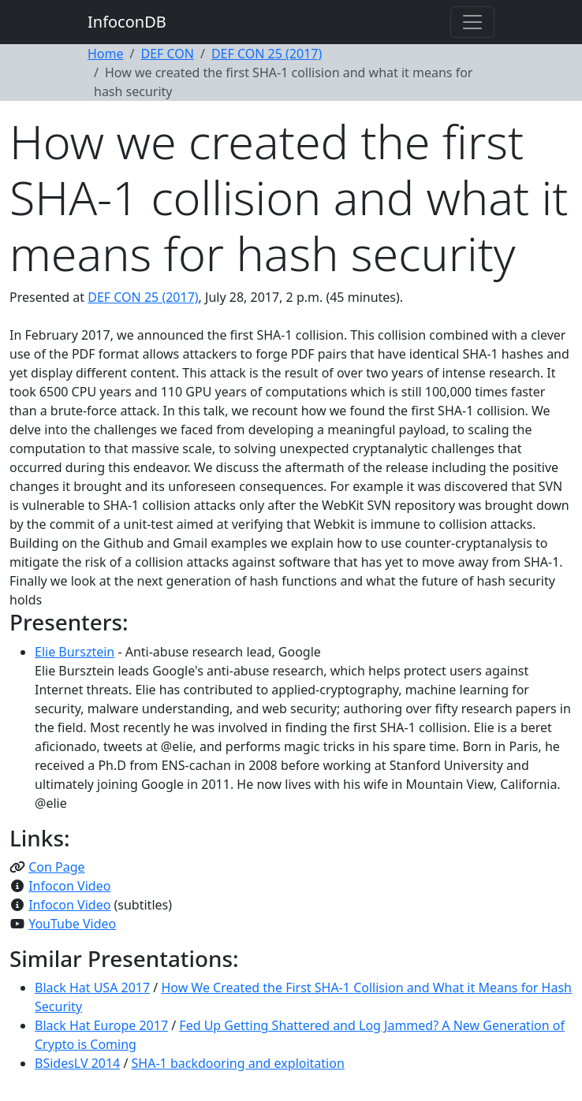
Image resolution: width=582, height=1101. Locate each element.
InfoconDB (127, 21)
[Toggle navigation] (472, 22)
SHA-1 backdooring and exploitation (238, 1063)
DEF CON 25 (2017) (266, 53)
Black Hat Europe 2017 (101, 1025)
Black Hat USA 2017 (92, 987)
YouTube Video (72, 923)
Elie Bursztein (74, 651)
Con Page (56, 867)
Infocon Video (69, 886)
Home (106, 53)
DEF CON (167, 53)
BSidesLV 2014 (77, 1063)
